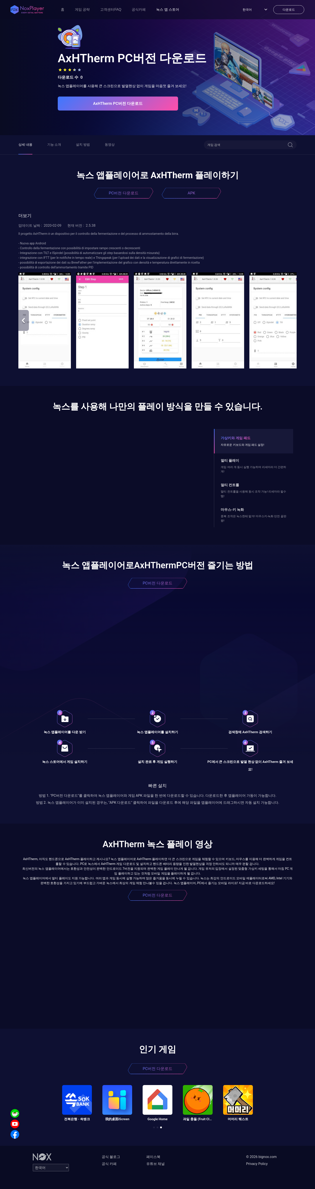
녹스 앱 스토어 (167, 9)
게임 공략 (82, 9)
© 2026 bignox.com (261, 1157)
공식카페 (139, 9)
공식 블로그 (111, 1157)
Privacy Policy (257, 1164)
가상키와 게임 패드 (235, 438)
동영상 (110, 145)
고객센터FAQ (110, 9)
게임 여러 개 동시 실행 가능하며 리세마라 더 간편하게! (253, 469)
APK (191, 193)
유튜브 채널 (155, 1164)
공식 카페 (109, 1164)
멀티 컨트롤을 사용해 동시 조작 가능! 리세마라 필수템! (253, 494)
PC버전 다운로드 (123, 193)
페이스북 (153, 1157)
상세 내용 (25, 145)
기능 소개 (54, 145)
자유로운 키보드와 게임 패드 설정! (242, 444)
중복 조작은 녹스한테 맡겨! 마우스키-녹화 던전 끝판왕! (253, 518)
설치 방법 (83, 145)
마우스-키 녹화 (232, 510)
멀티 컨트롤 (230, 485)
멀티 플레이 (230, 460)
